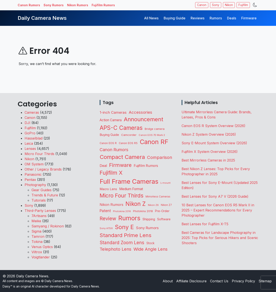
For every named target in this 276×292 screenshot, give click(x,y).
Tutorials (38, 200)
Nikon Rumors (77, 5)
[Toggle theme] (255, 5)
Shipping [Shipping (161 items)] (149, 219)
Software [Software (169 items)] (164, 219)
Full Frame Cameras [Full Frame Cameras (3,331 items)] (129, 181)
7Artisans (39, 216)
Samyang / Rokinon (47, 226)
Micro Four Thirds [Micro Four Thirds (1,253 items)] (121, 195)
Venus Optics (42, 247)
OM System (34, 164)
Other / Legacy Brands (43, 169)
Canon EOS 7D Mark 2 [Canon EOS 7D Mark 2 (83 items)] (152, 135)
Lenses (30, 148)
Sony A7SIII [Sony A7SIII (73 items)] (106, 228)
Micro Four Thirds (39, 154)
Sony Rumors (54, 5)
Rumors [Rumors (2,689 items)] (129, 218)
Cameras (32, 112)
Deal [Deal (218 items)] (103, 165)
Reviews (197, 18)
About (168, 281)
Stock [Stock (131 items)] (150, 243)
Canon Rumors (29, 5)
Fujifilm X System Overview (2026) (210, 151)
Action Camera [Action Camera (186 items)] (111, 120)
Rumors (216, 18)
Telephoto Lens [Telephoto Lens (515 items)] (115, 249)
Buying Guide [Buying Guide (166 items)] (109, 135)
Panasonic (33, 174)
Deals (231, 18)
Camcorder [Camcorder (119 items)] (128, 135)
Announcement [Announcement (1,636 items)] (143, 119)
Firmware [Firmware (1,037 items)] (120, 165)
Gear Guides (41, 190)
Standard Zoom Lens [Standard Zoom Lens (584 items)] (122, 242)
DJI (27, 123)
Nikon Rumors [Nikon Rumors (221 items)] (111, 204)
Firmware (249, 18)
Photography (35, 185)
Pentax (30, 179)
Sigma (36, 231)
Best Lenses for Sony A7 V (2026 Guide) (215, 196)
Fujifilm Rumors (103, 5)
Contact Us (219, 281)
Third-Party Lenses (40, 210)
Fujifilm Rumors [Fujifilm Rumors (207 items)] (146, 166)
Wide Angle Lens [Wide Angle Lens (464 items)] (150, 249)
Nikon (229, 5)
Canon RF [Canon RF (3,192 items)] (154, 142)
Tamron (37, 236)
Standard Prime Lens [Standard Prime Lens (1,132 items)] (125, 235)
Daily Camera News (42, 18)
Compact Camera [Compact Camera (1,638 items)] (122, 157)
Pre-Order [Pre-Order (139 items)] (162, 211)
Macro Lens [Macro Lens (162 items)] (108, 189)
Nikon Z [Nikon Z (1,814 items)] (135, 203)
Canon (201, 5)
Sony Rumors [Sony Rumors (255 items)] (147, 228)
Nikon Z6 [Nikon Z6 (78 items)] (153, 205)
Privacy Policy (243, 281)
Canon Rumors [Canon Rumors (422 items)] (114, 149)
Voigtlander (40, 257)
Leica (29, 143)
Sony (215, 5)
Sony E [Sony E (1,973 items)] (124, 227)
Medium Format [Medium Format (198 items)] (131, 189)
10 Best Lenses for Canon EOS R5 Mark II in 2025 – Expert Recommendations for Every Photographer (218, 210)
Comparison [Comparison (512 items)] (159, 157)
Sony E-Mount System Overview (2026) (214, 143)
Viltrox (36, 252)
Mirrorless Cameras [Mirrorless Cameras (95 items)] (158, 196)
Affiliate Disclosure (191, 281)
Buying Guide (174, 18)
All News (151, 18)
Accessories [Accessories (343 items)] (140, 112)
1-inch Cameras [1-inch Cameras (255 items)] (113, 112)
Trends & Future (44, 195)
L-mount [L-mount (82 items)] (165, 182)
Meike (36, 221)
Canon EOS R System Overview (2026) (213, 126)
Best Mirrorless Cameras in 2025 (209, 160)
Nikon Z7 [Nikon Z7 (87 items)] (166, 205)
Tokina (36, 241)
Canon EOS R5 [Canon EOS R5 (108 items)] (128, 143)
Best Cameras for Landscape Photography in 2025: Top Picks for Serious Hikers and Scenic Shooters (220, 237)
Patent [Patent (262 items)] (105, 211)
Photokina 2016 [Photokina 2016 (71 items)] (122, 211)
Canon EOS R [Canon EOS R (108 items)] (108, 143)
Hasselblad (33, 138)
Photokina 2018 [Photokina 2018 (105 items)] (143, 211)
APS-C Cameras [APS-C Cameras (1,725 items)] (121, 127)
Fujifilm (243, 5)
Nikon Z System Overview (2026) (209, 134)
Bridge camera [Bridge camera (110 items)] (155, 128)
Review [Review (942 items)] (108, 219)
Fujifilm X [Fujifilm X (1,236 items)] (111, 172)
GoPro (30, 133)
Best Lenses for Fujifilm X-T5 (205, 224)
